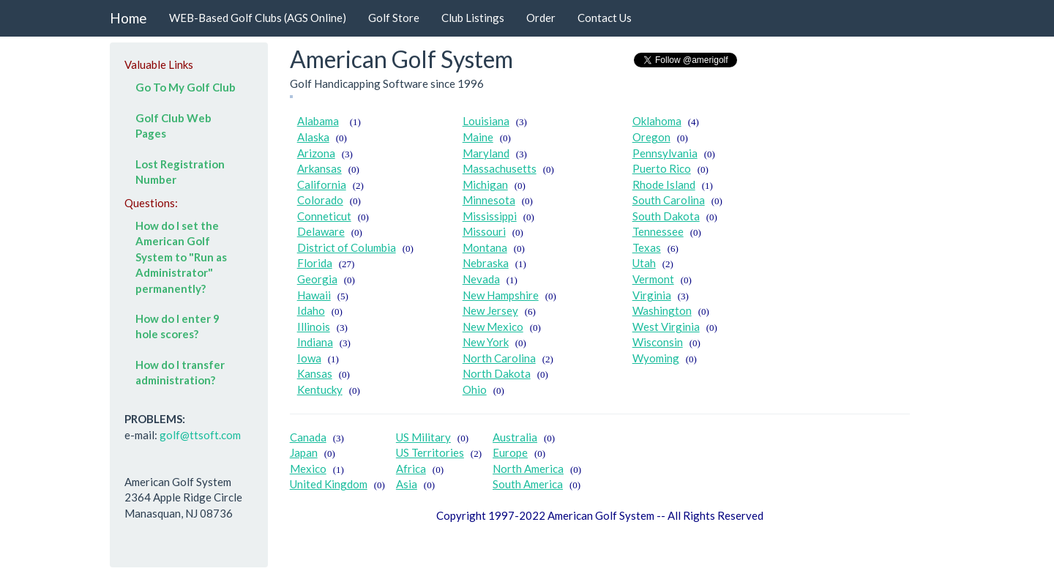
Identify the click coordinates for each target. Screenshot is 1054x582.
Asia (406, 483)
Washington (662, 310)
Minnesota (489, 199)
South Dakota (666, 216)
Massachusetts (500, 168)
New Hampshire (501, 295)
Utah (644, 262)
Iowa (309, 358)
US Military (423, 437)
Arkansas (319, 168)
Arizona (316, 153)
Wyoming (655, 358)
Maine (478, 136)
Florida (314, 262)
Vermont (653, 279)
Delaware (321, 231)
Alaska (313, 136)
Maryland (486, 153)
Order (541, 17)
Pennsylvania (665, 153)
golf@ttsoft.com (200, 434)
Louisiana (486, 120)
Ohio (475, 389)
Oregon (651, 136)
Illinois (313, 326)
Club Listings (472, 17)
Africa (411, 468)
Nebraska (486, 262)
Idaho (311, 310)
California (321, 184)
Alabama (318, 120)
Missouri (484, 231)
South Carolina (668, 199)
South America (528, 483)
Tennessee (658, 231)
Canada (308, 437)
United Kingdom (328, 483)
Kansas (314, 373)
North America (528, 468)
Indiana (315, 341)
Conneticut (324, 216)
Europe (510, 452)
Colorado (320, 199)
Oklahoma (656, 120)
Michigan (485, 184)
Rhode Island (663, 184)
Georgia (317, 279)
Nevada (481, 279)
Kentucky (320, 389)
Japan (304, 452)
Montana (485, 247)
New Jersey (490, 310)
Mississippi (490, 216)
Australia (515, 437)
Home (128, 18)
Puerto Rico (661, 168)
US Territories (430, 452)
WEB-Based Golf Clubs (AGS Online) (257, 17)
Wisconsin (657, 341)
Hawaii (314, 295)
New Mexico (493, 326)
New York (486, 341)
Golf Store (393, 17)
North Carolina (499, 358)
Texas (646, 247)
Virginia (651, 295)
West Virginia (666, 326)
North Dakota (497, 373)
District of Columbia (346, 247)
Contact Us (605, 17)
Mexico (308, 468)
